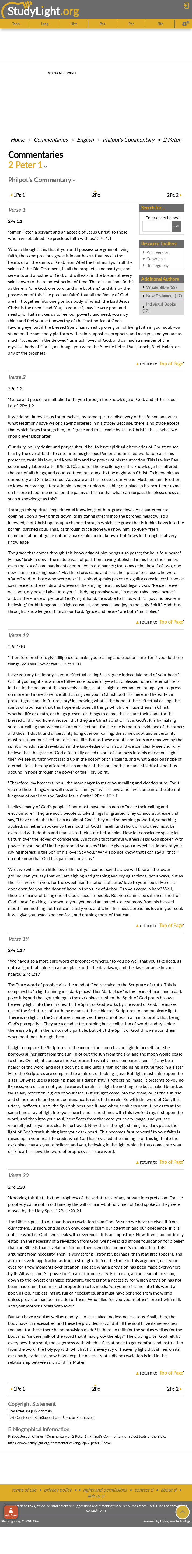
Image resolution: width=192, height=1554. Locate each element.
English (85, 139)
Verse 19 (18, 939)
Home (18, 139)
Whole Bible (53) (161, 287)
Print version (157, 252)
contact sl (143, 1490)
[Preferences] (185, 24)
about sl (168, 1490)
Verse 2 (16, 377)
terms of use (24, 1490)
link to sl (96, 1495)
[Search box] (156, 226)
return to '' (162, 364)
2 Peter (171, 139)
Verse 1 (16, 210)
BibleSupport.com (47, 1417)
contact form (96, 1510)
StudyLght (34, 11)
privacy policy (58, 1490)
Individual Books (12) (159, 307)
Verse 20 (18, 1175)
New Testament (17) (164, 295)
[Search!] (176, 226)
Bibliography (157, 265)
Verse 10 (18, 635)
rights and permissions (105, 1490)
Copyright (155, 258)
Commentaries (51, 139)
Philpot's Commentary (128, 139)
